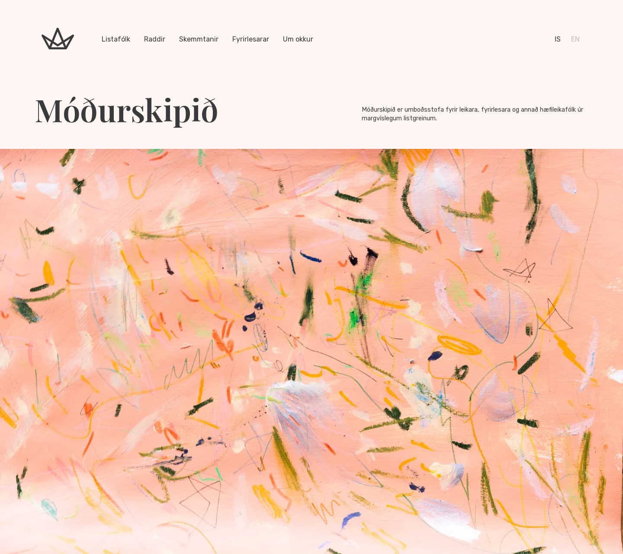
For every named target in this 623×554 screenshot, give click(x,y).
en (575, 39)
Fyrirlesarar (250, 39)
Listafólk (116, 39)
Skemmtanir (198, 39)
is (558, 39)
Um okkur (298, 39)
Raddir (154, 39)
